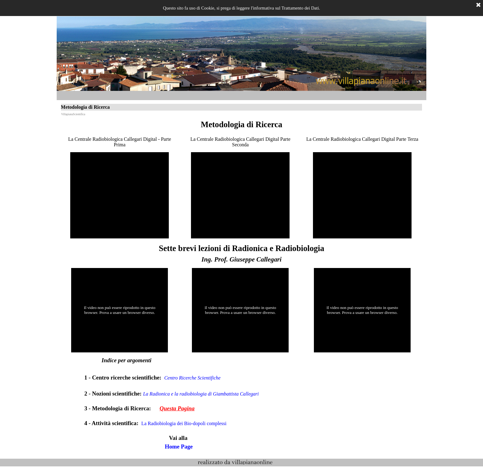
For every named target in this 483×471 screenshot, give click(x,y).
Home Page (181, 446)
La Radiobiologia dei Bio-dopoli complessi (185, 423)
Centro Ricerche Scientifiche (194, 377)
